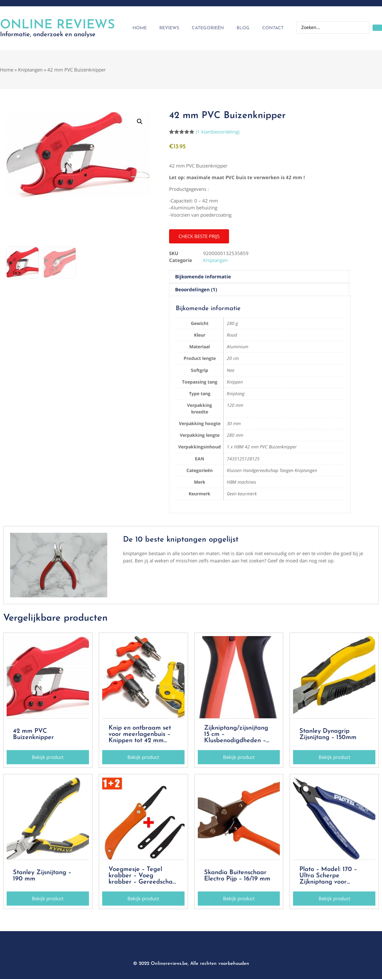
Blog (243, 28)
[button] (139, 121)
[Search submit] (377, 28)
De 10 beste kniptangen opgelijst (180, 540)
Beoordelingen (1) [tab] (196, 289)
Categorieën (208, 28)
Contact (273, 28)
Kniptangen (30, 69)
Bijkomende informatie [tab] (203, 276)
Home (139, 28)
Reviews (169, 28)
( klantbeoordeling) (217, 131)
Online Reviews (57, 25)
